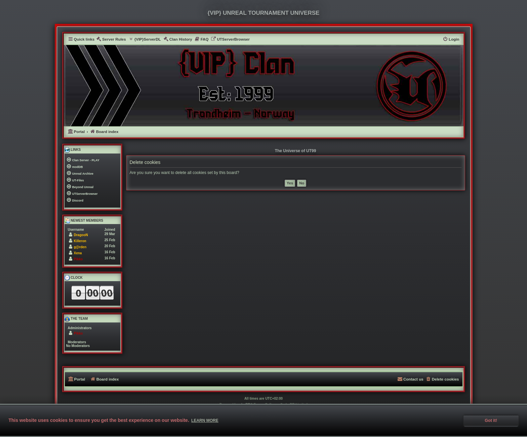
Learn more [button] (204, 420)
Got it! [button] (491, 420)
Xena (78, 253)
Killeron (80, 241)
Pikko (78, 259)
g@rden (80, 247)
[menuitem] (111, 39)
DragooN (81, 235)
